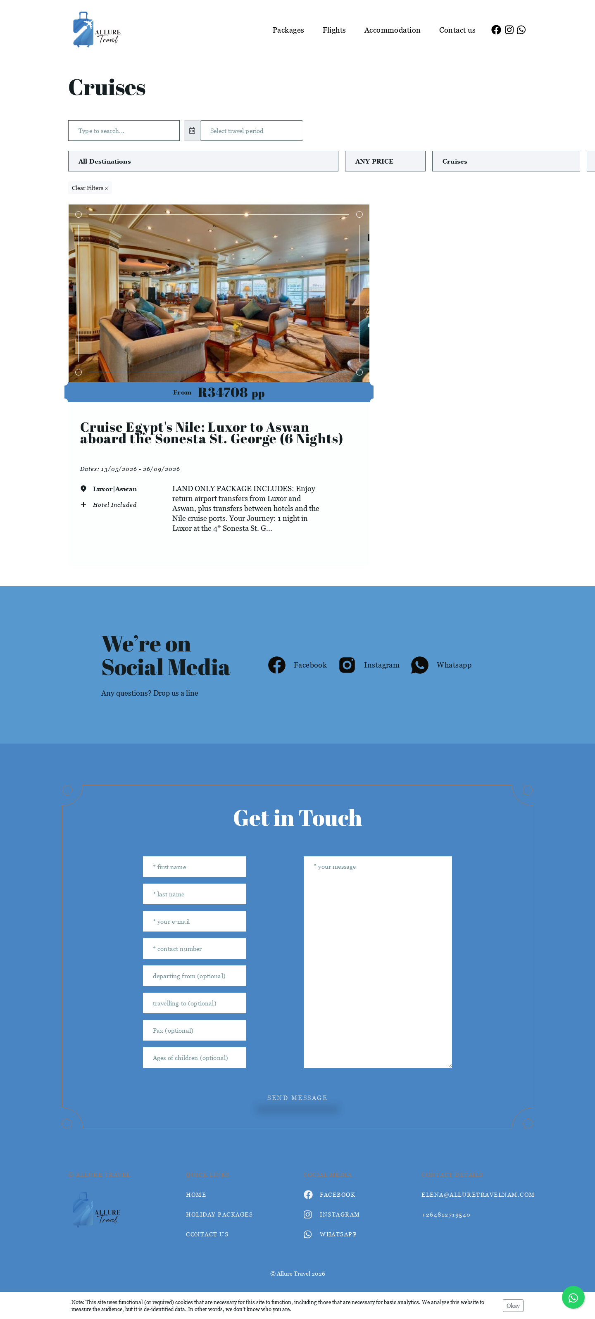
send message (297, 1097)
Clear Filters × (90, 187)
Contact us (457, 30)
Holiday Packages (219, 1214)
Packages (289, 30)
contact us (207, 1234)
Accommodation (392, 30)
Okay (513, 1305)
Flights (334, 30)
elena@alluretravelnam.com (474, 1194)
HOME (196, 1194)
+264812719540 (446, 1214)
